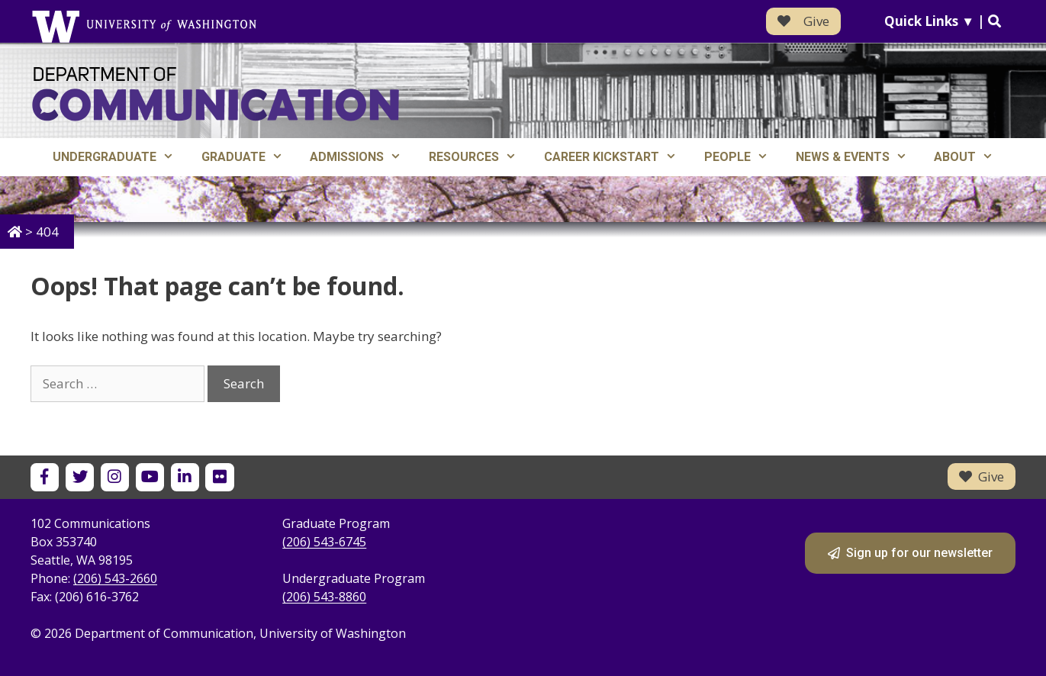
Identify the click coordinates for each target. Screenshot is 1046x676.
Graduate (249, 157)
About (970, 157)
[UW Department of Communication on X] (80, 477)
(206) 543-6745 (324, 541)
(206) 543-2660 (115, 578)
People (743, 157)
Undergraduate (120, 157)
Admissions (362, 157)
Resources (479, 157)
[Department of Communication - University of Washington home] (216, 94)
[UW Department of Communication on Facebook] (45, 477)
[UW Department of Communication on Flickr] (219, 477)
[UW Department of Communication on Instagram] (115, 477)
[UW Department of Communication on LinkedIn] (185, 477)
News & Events (858, 157)
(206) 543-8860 (324, 596)
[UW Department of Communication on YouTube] (150, 477)
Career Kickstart (617, 157)
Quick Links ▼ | (942, 21)
